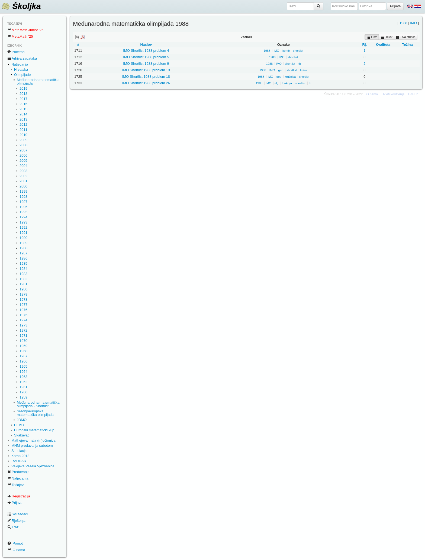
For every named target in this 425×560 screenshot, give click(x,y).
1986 (23, 258)
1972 (23, 330)
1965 (23, 366)
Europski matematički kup (34, 430)
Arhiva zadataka (22, 58)
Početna (16, 52)
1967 (23, 356)
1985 (23, 263)
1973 (23, 325)
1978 (23, 299)
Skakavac (21, 435)
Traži (13, 527)
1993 (23, 222)
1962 (23, 382)
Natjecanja (19, 64)
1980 (23, 289)
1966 (23, 361)
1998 (23, 197)
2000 (23, 186)
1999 (23, 191)
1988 (23, 248)
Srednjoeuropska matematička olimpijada (35, 413)
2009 (23, 140)
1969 (23, 346)
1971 (23, 336)
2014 (23, 114)
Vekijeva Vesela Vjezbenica (32, 466)
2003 (23, 171)
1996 (23, 207)
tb (299, 63)
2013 (23, 119)
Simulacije (19, 451)
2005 (23, 160)
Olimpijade (22, 75)
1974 (23, 320)
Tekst (386, 37)
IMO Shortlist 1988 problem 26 (146, 83)
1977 (23, 305)
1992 (23, 227)
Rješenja (16, 521)
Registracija (18, 496)
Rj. (364, 45)
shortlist (298, 50)
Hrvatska (21, 69)
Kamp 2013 (20, 456)
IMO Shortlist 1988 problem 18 (146, 77)
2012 (23, 124)
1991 (23, 233)
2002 (23, 176)
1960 (23, 392)
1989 (23, 243)
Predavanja (18, 472)
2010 (23, 135)
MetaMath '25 (20, 36)
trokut (304, 70)
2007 (23, 150)
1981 (23, 284)
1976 (23, 310)
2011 (23, 130)
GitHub (413, 94)
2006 (23, 155)
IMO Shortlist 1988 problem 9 (146, 63)
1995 (23, 212)
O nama (16, 550)
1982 (23, 279)
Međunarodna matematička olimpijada (38, 81)
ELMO (19, 425)
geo (280, 70)
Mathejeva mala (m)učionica (33, 440)
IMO (413, 23)
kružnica (290, 76)
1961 (23, 387)
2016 (23, 104)
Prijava (14, 503)
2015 (23, 109)
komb (286, 50)
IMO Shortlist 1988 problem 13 (146, 70)
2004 (23, 166)
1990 (23, 238)
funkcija (287, 83)
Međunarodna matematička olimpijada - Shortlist (38, 404)
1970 (23, 341)
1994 (23, 217)
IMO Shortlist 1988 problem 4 (146, 50)
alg (277, 83)
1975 (23, 315)
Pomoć (15, 543)
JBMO (22, 420)
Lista (371, 37)
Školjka (21, 6)
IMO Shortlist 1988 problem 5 (146, 57)
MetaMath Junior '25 (25, 30)
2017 (23, 99)
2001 (23, 181)
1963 (23, 377)
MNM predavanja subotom (32, 446)
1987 (23, 253)
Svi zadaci (17, 514)
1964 (23, 372)
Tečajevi (15, 485)
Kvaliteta (383, 45)
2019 (23, 88)
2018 (23, 94)
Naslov (146, 45)
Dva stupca (406, 37)
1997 (23, 202)
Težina (407, 45)
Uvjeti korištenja (393, 94)
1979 (23, 294)
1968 (23, 351)
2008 (23, 145)
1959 (23, 397)
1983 (23, 274)
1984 (23, 269)
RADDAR (18, 461)
